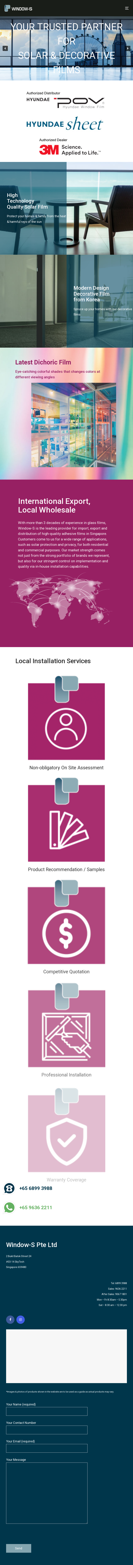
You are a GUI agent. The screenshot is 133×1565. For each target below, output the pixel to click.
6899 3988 (121, 1283)
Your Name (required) (47, 1409)
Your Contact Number (47, 1427)
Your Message (47, 1491)
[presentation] (32, 1535)
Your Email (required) (47, 1446)
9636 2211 (121, 1288)
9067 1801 (121, 1294)
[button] (5, 48)
